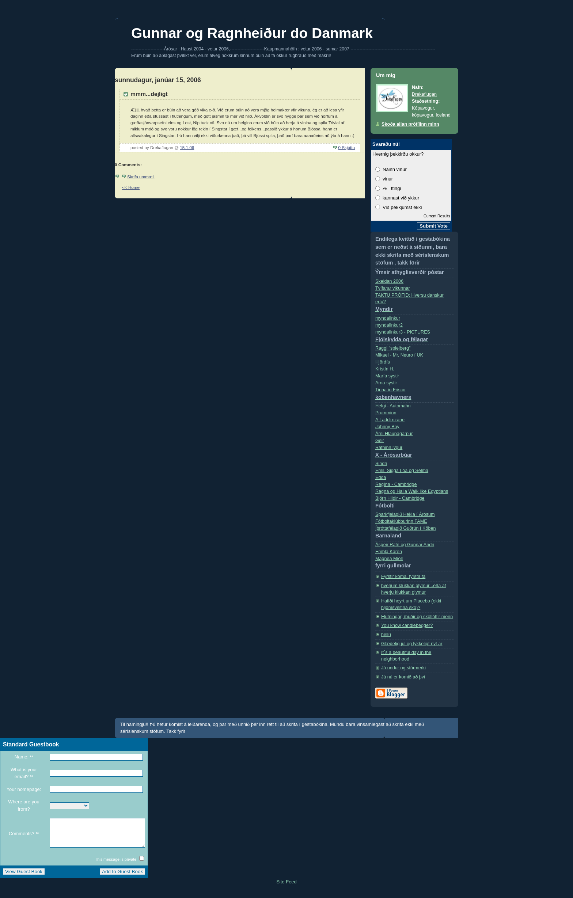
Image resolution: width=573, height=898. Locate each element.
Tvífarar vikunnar (392, 288)
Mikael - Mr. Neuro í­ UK (399, 355)
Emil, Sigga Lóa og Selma (401, 470)
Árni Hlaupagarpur (394, 433)
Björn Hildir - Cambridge (414, 503)
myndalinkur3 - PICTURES (414, 337)
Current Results (437, 216)
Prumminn (385, 412)
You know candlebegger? (407, 625)
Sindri (381, 463)
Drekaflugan (424, 94)
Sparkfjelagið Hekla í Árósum (405, 514)
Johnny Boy (387, 426)
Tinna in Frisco (414, 395)
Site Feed (286, 887)
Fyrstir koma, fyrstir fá (403, 576)
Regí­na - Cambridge (396, 484)
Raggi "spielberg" (393, 348)
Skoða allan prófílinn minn (410, 124)
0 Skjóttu (346, 147)
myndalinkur (387, 318)
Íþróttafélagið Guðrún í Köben (414, 533)
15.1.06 (187, 147)
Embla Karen (388, 551)
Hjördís (382, 362)
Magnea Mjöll (414, 564)
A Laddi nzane (390, 419)
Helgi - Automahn (393, 405)
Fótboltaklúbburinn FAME (401, 521)
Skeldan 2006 (389, 281)
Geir (379, 440)
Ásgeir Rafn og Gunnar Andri (404, 544)
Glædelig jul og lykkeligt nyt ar (412, 643)
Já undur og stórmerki (403, 667)
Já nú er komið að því (403, 677)
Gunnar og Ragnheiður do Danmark (252, 33)
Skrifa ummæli (141, 176)
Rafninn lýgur (414, 453)
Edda (380, 477)
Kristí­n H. (384, 369)
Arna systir (386, 382)
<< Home (131, 187)
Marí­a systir (387, 375)
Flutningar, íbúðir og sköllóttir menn (417, 616)
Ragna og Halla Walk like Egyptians (411, 491)
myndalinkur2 (389, 325)
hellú (386, 634)
